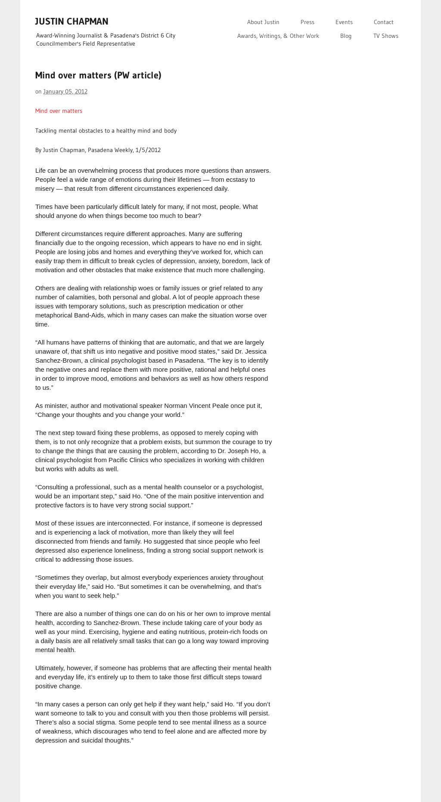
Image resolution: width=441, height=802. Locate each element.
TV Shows (385, 36)
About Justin (263, 22)
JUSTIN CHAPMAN (72, 21)
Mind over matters (58, 111)
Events (344, 22)
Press (307, 22)
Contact (384, 22)
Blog (346, 36)
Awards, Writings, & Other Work (278, 36)
